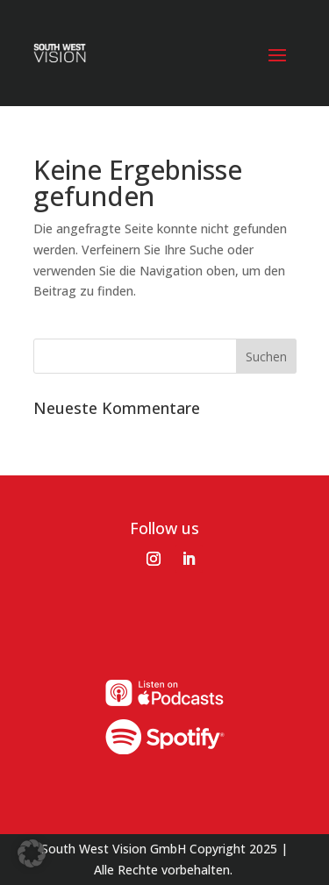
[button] (31, 853)
